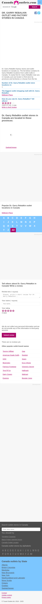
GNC (4, 360)
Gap (23, 352)
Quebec (5, 586)
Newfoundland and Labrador (13, 578)
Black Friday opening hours (12, 540)
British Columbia (8, 568)
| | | (40, 2)
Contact (4, 593)
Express (6, 379)
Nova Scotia (7, 581)
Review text (10, 292)
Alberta (5, 566)
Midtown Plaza (7, 95)
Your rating (6, 309)
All (13, 230)
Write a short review (9, 107)
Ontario (5, 584)
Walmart (25, 375)
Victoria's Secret (28, 367)
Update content (7, 596)
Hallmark (25, 371)
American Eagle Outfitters (12, 356)
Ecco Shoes (26, 363)
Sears (24, 360)
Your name (9, 301)
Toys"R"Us (7, 371)
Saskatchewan (8, 589)
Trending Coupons (8, 537)
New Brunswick (8, 573)
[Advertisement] (21, 44)
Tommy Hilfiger (8, 352)
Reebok (25, 356)
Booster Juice (27, 379)
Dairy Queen (7, 375)
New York (6, 576)
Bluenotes (6, 363)
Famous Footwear (9, 367)
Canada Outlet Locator (10, 543)
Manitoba (5, 571)
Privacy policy (6, 598)
